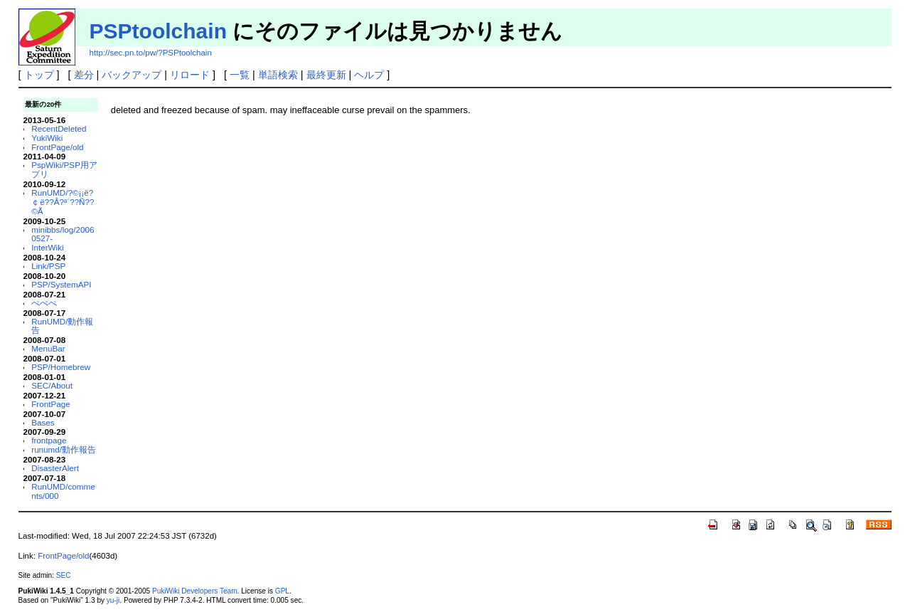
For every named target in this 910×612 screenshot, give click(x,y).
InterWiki (47, 247)
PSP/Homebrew (60, 366)
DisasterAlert (55, 468)
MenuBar (48, 348)
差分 (84, 74)
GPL (282, 591)
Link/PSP (48, 265)
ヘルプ (369, 74)
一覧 (240, 74)
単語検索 (278, 74)
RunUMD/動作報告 (62, 326)
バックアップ (131, 74)
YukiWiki (47, 137)
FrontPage (50, 403)
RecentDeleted (58, 128)
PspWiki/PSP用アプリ (64, 169)
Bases (42, 422)
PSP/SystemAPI (61, 284)
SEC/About (52, 385)
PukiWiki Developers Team (194, 591)
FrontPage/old (57, 147)
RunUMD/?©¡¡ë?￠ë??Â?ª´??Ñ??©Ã (62, 202)
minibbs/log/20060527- (62, 234)
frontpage (48, 440)
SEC (63, 575)
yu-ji (113, 600)
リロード (190, 74)
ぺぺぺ (44, 302)
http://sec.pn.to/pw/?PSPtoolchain (151, 52)
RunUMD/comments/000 (63, 491)
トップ (39, 74)
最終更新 (326, 74)
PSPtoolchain (158, 31)
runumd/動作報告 (63, 449)
